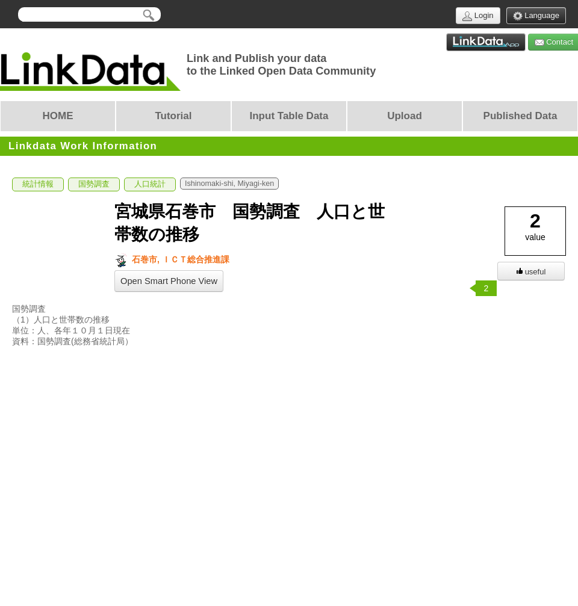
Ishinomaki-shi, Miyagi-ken (229, 183)
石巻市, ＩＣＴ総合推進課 (171, 259)
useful (531, 271)
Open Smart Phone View (168, 281)
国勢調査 (94, 184)
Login (477, 16)
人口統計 (150, 184)
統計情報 (38, 184)
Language (536, 16)
